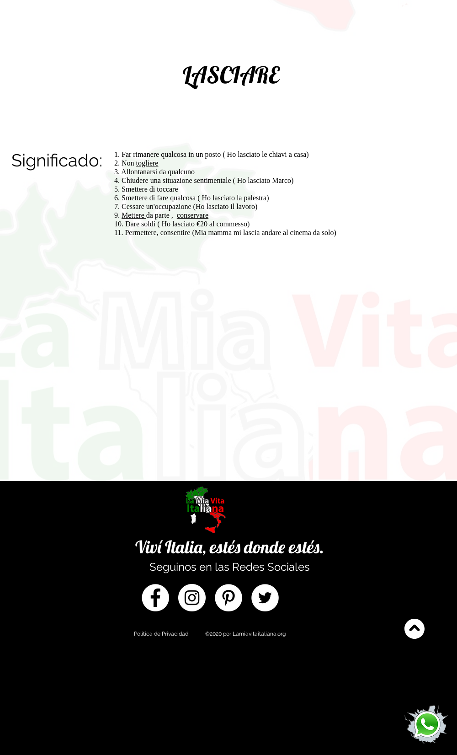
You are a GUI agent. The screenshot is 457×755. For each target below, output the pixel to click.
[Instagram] (192, 597)
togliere (147, 163)
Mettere (134, 215)
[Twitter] (265, 597)
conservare (192, 215)
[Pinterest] (228, 597)
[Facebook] (155, 597)
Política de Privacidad (161, 634)
